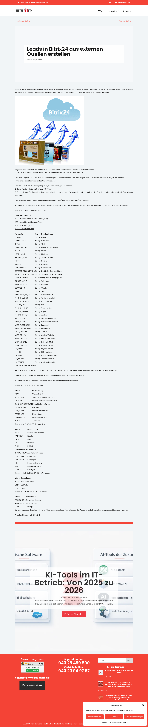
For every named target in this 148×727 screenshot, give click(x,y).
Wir (100, 11)
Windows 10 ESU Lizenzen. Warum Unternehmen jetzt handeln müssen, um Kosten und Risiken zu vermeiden (118, 699)
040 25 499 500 (25, 2)
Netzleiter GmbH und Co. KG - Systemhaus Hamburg (50, 724)
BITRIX (39, 59)
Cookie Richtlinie (106, 722)
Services (127, 11)
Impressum (78, 724)
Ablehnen (114, 717)
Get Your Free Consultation (129, 660)
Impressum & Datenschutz (120, 722)
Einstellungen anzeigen (134, 717)
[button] (143, 705)
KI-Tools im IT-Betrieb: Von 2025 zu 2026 (119, 672)
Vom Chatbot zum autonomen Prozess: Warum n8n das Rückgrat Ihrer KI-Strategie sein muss (118, 684)
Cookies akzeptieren (94, 717)
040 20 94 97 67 (74, 671)
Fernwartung (124, 2)
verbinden (112, 11)
